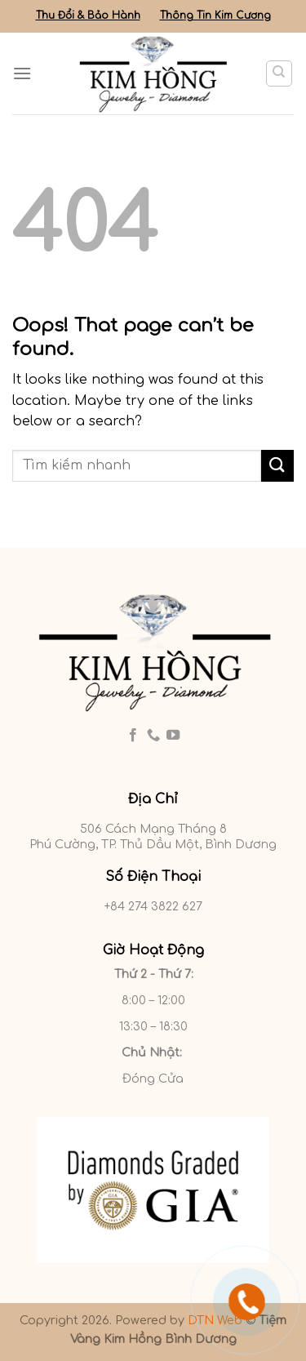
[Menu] (22, 73)
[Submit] (277, 466)
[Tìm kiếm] (279, 73)
